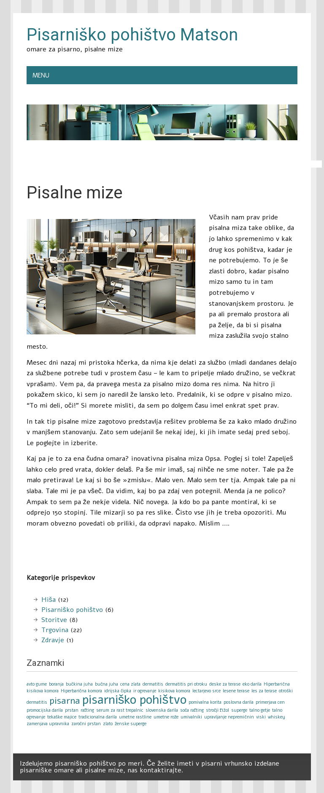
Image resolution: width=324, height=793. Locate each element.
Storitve (54, 620)
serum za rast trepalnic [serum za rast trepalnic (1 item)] (119, 710)
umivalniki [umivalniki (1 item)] (191, 717)
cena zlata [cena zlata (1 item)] (130, 684)
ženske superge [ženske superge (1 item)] (130, 724)
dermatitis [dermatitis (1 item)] (153, 684)
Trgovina (54, 630)
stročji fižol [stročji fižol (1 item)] (217, 710)
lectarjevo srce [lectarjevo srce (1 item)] (206, 691)
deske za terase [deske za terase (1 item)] (224, 684)
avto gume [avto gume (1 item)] (37, 684)
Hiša (48, 599)
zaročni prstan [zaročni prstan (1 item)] (86, 724)
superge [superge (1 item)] (239, 710)
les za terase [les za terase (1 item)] (264, 691)
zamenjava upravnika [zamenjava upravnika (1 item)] (48, 724)
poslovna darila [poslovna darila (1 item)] (239, 702)
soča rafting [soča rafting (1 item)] (192, 710)
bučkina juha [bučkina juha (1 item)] (79, 684)
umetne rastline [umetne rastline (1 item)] (135, 717)
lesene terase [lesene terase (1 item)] (236, 691)
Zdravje (52, 640)
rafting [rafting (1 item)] (87, 710)
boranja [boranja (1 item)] (56, 684)
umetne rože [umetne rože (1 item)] (166, 717)
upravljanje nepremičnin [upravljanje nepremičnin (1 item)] (229, 717)
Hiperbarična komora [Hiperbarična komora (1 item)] (81, 691)
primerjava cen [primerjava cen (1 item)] (270, 702)
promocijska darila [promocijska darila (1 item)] (45, 710)
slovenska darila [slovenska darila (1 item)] (162, 710)
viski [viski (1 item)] (261, 717)
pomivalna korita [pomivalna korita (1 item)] (205, 702)
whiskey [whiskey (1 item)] (276, 717)
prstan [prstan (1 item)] (71, 710)
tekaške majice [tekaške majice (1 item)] (61, 717)
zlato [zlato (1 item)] (108, 724)
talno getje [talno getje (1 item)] (259, 710)
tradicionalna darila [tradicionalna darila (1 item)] (97, 717)
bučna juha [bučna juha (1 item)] (106, 684)
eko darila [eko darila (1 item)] (252, 684)
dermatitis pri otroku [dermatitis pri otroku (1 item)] (186, 684)
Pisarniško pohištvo (72, 609)
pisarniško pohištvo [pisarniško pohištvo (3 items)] (134, 699)
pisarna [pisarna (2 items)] (64, 700)
